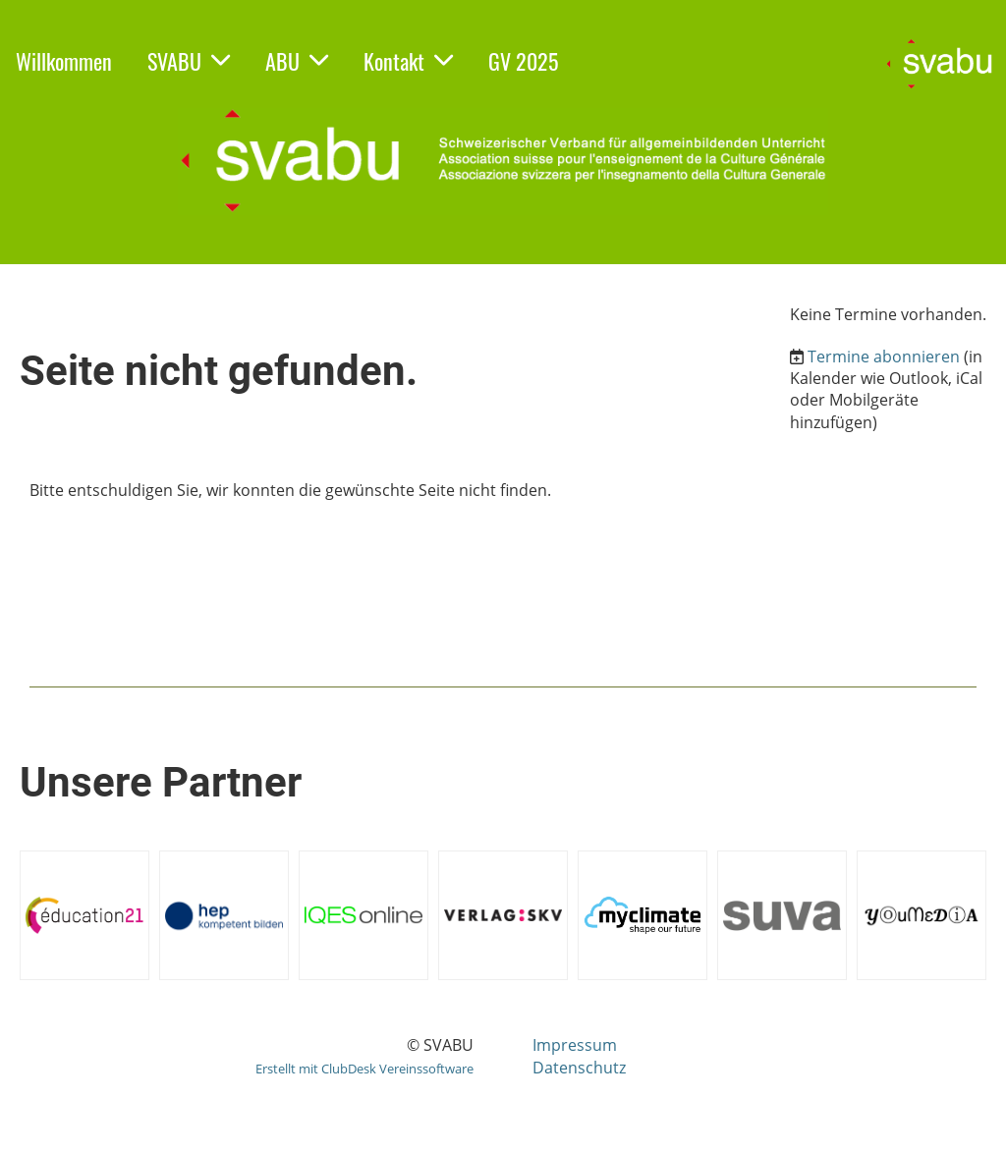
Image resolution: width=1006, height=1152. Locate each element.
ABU (296, 61)
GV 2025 (523, 61)
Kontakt (408, 61)
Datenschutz (579, 1067)
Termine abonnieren (884, 356)
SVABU (188, 61)
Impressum (574, 1045)
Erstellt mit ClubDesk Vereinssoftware (364, 1068)
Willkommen (64, 61)
